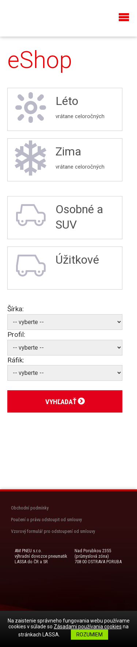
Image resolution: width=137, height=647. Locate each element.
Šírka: (15, 309)
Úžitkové (56, 266)
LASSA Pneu (36, 17)
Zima (65, 158)
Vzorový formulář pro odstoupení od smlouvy (53, 531)
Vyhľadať (65, 402)
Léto (65, 107)
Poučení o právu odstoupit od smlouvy (46, 519)
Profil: (16, 334)
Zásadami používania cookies (88, 626)
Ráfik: (15, 360)
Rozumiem (89, 634)
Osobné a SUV (58, 215)
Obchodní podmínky (30, 508)
